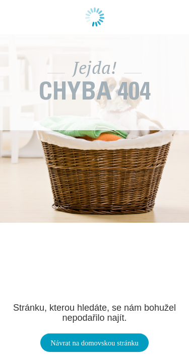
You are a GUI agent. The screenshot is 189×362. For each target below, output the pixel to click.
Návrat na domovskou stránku (94, 343)
